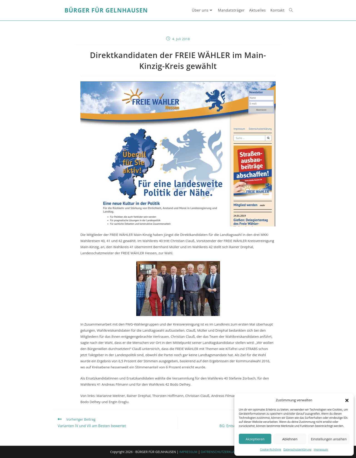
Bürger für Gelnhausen (106, 10)
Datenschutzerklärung (297, 449)
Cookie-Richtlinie (270, 449)
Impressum (321, 449)
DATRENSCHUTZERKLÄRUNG (222, 452)
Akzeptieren (255, 439)
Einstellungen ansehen (329, 439)
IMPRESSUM (188, 452)
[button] (347, 400)
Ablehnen (289, 439)
